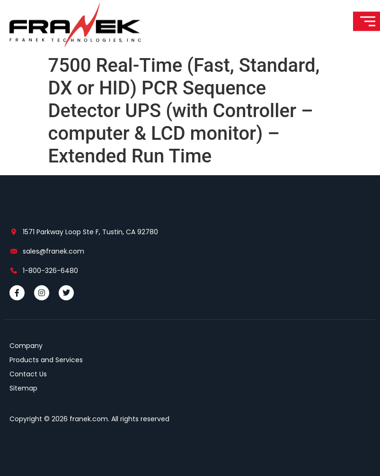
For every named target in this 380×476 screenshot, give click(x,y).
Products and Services (46, 360)
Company (26, 345)
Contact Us (28, 374)
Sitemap (23, 388)
